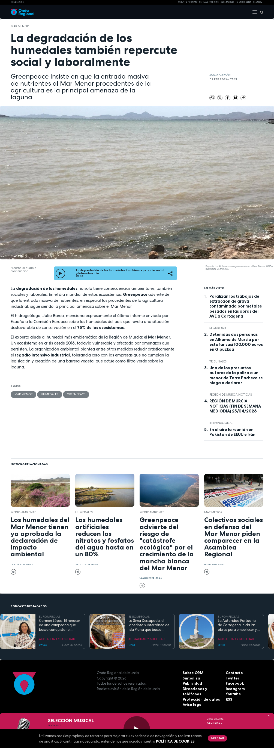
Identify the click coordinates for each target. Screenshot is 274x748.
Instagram (235, 689)
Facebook (235, 683)
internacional (221, 423)
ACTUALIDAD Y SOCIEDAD (57, 639)
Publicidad (192, 683)
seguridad (217, 328)
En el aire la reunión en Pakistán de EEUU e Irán (232, 432)
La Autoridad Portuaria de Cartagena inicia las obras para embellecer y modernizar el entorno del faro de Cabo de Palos (239, 625)
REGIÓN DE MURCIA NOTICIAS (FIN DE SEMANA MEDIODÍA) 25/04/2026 (235, 406)
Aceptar (217, 738)
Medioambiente (152, 512)
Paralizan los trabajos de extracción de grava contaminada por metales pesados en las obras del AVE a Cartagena (235, 306)
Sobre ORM (193, 673)
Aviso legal (193, 704)
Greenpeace (76, 394)
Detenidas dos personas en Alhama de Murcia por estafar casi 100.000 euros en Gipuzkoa (236, 342)
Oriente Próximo (187, 2)
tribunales (218, 361)
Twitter (232, 678)
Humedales (49, 394)
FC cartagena (243, 2)
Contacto (234, 673)
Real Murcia (227, 2)
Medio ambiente (23, 512)
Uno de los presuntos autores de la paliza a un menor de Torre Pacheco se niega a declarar (236, 375)
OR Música (214, 723)
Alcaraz (258, 2)
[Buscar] (260, 11)
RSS (229, 699)
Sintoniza (191, 678)
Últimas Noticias (209, 2)
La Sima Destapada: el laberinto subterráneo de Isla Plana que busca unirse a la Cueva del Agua (148, 625)
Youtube (233, 694)
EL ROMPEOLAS (49, 617)
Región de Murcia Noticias (230, 394)
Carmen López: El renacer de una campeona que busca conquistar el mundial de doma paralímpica (59, 625)
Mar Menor (20, 26)
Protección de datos (201, 699)
